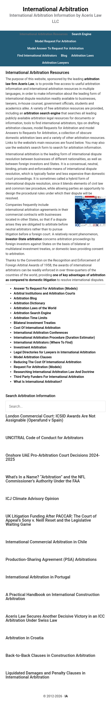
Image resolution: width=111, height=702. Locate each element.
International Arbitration (55, 9)
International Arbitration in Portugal (37, 577)
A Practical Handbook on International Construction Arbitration (52, 596)
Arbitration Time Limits (30, 318)
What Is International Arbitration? (38, 382)
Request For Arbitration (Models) (38, 367)
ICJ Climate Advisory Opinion (32, 498)
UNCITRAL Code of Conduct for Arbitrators (44, 437)
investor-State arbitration (23, 239)
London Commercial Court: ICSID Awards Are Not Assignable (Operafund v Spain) (50, 418)
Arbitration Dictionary (29, 303)
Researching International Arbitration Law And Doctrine (54, 372)
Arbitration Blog (25, 298)
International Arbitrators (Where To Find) (43, 342)
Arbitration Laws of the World (35, 308)
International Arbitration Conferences (41, 333)
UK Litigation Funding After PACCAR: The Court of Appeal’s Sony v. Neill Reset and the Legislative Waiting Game (51, 520)
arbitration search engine (42, 113)
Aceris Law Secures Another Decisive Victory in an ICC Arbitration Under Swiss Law (55, 618)
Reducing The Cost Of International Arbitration (47, 362)
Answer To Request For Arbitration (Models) (46, 288)
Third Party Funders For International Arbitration (49, 377)
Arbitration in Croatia (24, 637)
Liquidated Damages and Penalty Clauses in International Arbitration (45, 675)
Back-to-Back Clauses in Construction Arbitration (50, 655)
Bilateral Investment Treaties (35, 323)
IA (66, 696)
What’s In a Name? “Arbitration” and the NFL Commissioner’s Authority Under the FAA (45, 478)
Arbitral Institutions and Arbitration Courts (44, 293)
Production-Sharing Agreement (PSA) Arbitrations (51, 559)
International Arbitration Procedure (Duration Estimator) (54, 337)
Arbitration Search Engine (32, 313)
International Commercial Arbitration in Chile (46, 541)
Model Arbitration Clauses (33, 357)
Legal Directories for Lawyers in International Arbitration (55, 352)
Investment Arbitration (30, 347)
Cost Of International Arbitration (37, 328)
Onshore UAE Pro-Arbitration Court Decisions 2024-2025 (52, 457)
